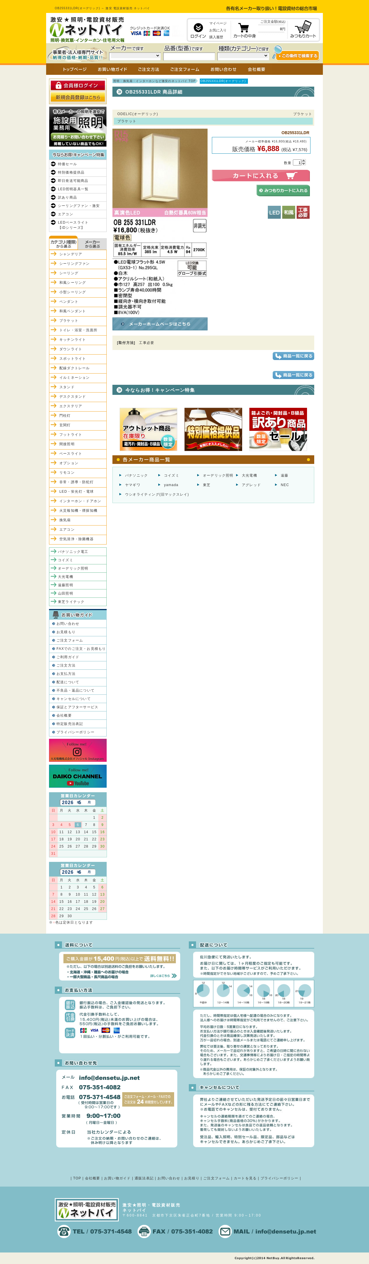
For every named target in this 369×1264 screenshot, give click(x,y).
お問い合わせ (68, 624)
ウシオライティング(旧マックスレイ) (157, 494)
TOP (77, 1178)
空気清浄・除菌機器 (76, 539)
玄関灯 (65, 425)
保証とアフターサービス (77, 707)
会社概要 (64, 715)
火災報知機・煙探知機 (78, 511)
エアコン (65, 214)
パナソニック (136, 475)
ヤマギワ (132, 485)
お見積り (191, 1178)
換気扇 (65, 520)
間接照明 (67, 444)
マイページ (218, 23)
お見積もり (66, 632)
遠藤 (284, 475)
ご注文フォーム (70, 640)
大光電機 (249, 475)
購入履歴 (216, 37)
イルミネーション (74, 378)
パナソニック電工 (73, 552)
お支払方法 (66, 674)
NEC (285, 485)
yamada (171, 485)
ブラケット (68, 321)
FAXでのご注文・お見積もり (81, 649)
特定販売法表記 (70, 724)
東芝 (206, 485)
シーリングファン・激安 (79, 206)
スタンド (67, 387)
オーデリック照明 (218, 475)
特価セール (67, 164)
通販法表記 (144, 1178)
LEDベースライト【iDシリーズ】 (73, 225)
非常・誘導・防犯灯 (76, 482)
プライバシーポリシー (76, 732)
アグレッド (251, 485)
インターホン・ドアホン (80, 501)
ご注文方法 (66, 665)
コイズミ (171, 475)
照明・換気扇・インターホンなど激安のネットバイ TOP (154, 81)
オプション (68, 463)
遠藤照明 (65, 585)
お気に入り (218, 30)
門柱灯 (65, 416)
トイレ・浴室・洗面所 (78, 330)
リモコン (67, 473)
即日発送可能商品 (73, 181)
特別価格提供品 (71, 172)
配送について (68, 682)
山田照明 (65, 593)
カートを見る (245, 1178)
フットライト (70, 435)
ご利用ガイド (68, 657)
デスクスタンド (72, 397)
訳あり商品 (67, 197)
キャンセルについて (74, 699)
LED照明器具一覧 (73, 189)
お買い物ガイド (117, 1178)
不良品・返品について (76, 690)
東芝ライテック (71, 602)
